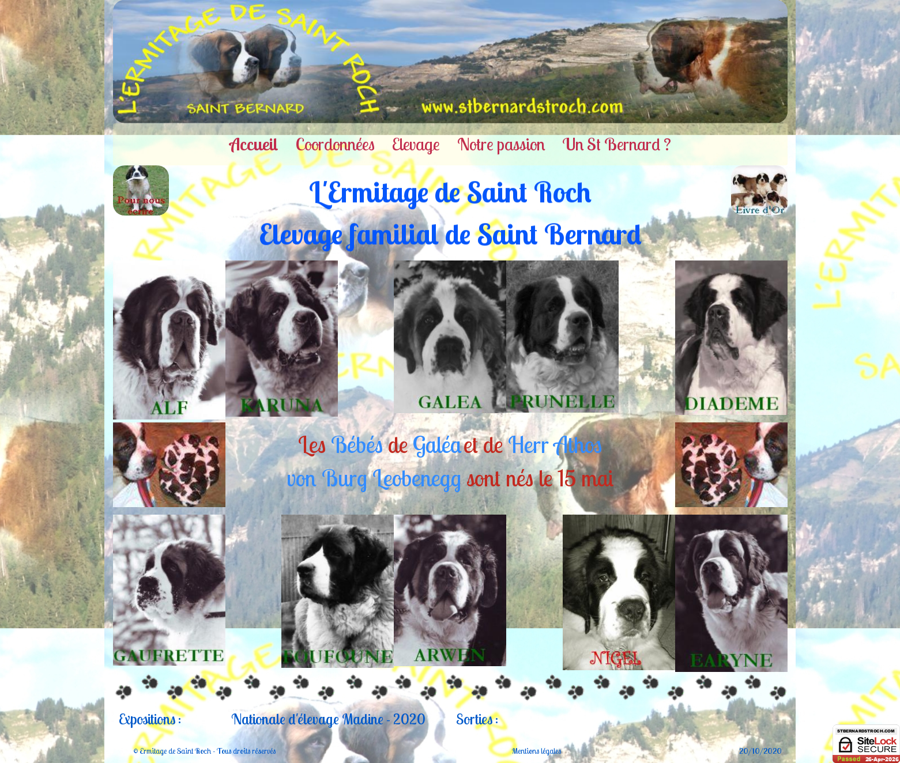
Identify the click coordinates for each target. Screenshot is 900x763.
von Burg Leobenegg (374, 477)
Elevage (416, 144)
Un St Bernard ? (616, 144)
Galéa (437, 444)
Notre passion (501, 144)
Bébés (357, 444)
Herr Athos (555, 444)
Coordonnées (335, 144)
